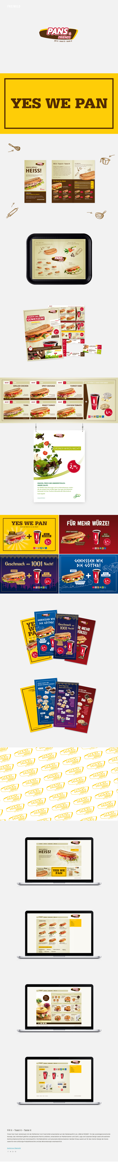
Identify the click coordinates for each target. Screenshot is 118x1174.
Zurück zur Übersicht (14, 1148)
